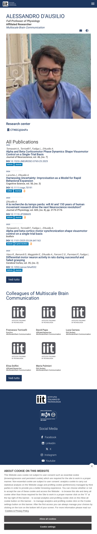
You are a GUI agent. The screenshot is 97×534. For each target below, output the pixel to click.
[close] (92, 466)
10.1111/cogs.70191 (19, 187)
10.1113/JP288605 (18, 214)
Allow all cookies (48, 519)
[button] (80, 30)
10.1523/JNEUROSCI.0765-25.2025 (27, 161)
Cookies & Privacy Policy (17, 511)
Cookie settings (47, 527)
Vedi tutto (14, 279)
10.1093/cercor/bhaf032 (21, 267)
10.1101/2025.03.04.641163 (23, 240)
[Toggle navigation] (93, 4)
